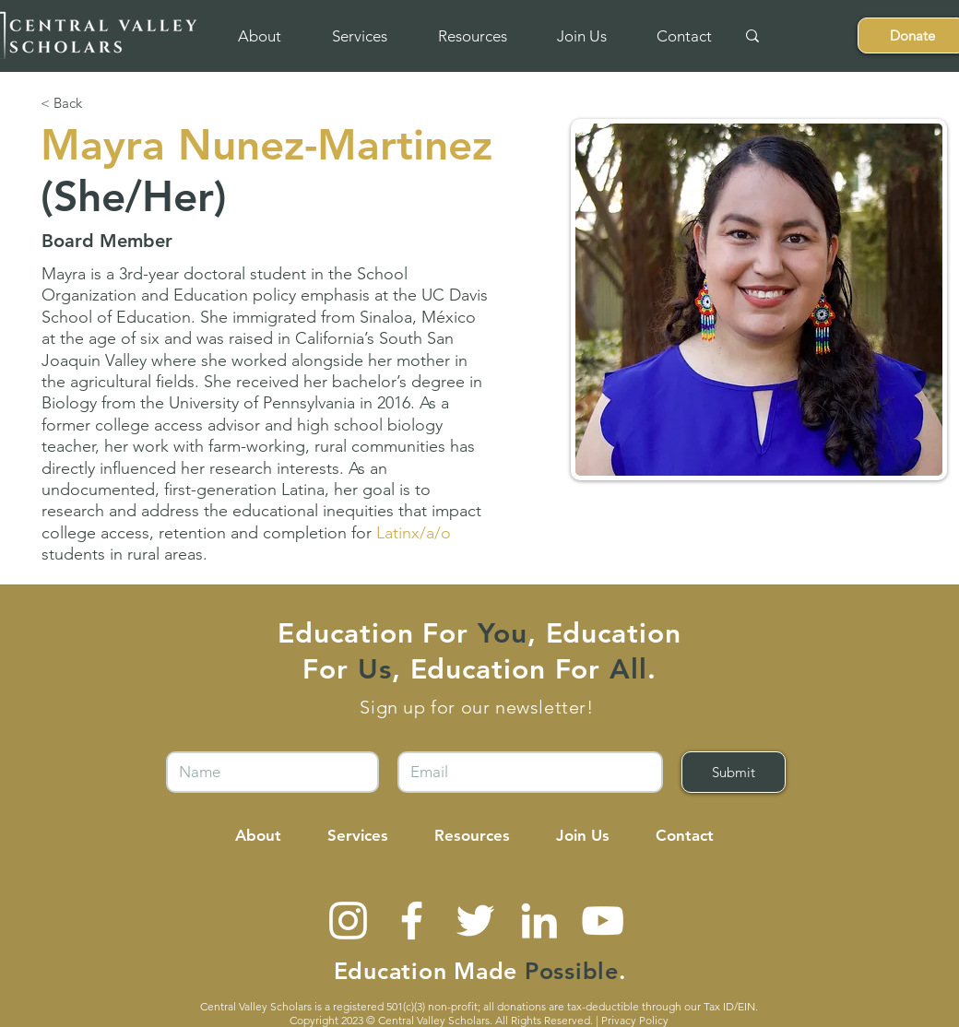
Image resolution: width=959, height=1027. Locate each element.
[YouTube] (602, 920)
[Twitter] (475, 920)
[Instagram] (348, 920)
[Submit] (733, 772)
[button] (259, 36)
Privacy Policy (635, 1020)
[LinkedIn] (539, 920)
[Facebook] (411, 920)
